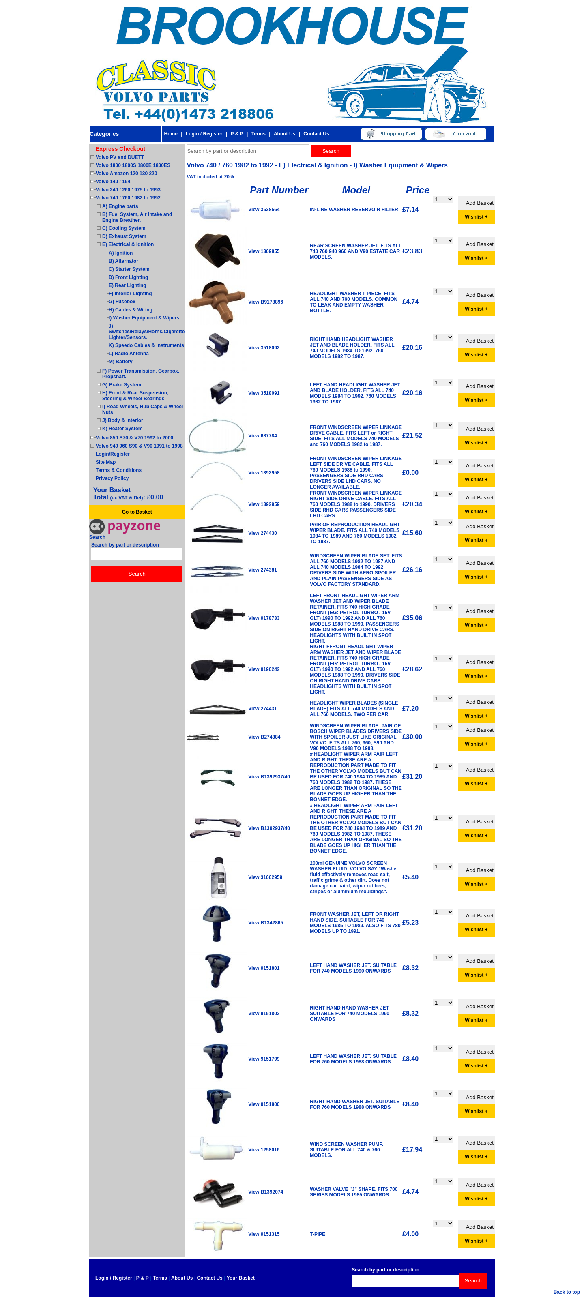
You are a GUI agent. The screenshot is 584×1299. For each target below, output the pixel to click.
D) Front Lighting (128, 277)
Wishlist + (476, 217)
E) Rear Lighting (127, 285)
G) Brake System (121, 385)
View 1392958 (263, 473)
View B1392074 (265, 1192)
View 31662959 (265, 877)
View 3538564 (263, 209)
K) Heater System (122, 428)
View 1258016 (263, 1150)
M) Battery (121, 361)
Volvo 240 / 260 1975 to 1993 (128, 190)
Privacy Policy (112, 478)
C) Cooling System (124, 228)
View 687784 (262, 436)
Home (170, 134)
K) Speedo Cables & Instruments (146, 345)
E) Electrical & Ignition (128, 244)
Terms (258, 134)
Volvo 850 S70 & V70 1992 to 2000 (134, 438)
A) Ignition (121, 253)
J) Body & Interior (122, 420)
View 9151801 (263, 968)
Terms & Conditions (119, 470)
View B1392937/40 (269, 777)
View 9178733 (263, 618)
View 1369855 (263, 251)
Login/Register (113, 454)
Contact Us (316, 134)
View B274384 (264, 737)
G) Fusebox (122, 301)
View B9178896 (265, 302)
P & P (237, 134)
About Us (284, 134)
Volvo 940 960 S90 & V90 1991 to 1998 (139, 446)
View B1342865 (265, 923)
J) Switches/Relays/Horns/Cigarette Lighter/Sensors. (147, 331)
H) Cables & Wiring (130, 310)
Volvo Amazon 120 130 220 (126, 173)
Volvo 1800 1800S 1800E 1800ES (133, 165)
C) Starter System (129, 269)
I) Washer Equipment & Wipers (144, 318)
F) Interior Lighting (130, 293)
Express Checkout (120, 149)
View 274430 (262, 533)
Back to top (567, 1292)
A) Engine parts (120, 206)
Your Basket (241, 1278)
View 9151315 (263, 1234)
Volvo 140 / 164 (113, 181)
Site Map (106, 462)
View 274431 (262, 709)
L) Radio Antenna (129, 353)
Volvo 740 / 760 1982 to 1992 (128, 198)
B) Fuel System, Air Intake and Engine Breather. (137, 217)
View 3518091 (263, 393)
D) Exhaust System (124, 236)
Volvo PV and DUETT (120, 157)
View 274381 (262, 570)
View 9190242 (263, 669)
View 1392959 (263, 504)
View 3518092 (263, 348)
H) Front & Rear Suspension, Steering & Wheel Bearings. (135, 395)
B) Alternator (123, 261)
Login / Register (204, 134)
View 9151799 (263, 1059)
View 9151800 (263, 1104)
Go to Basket (137, 512)
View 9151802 (263, 1013)
